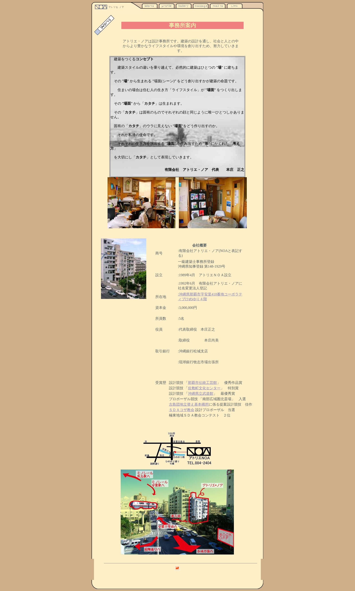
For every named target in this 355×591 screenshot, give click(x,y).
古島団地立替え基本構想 (189, 404)
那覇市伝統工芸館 (202, 383)
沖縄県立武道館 (200, 393)
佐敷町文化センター (204, 388)
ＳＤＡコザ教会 (181, 410)
